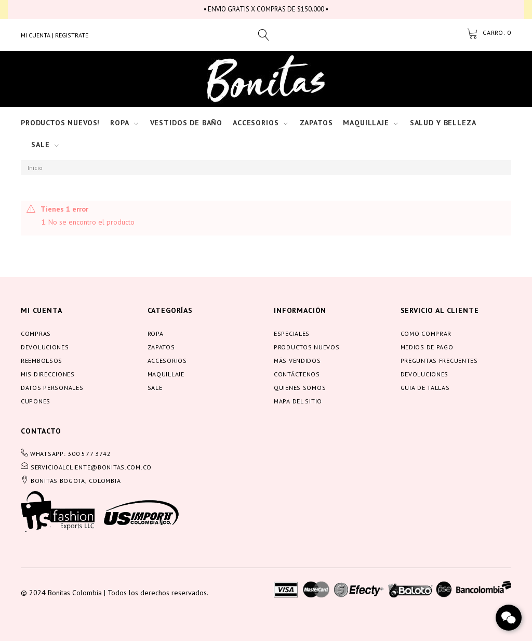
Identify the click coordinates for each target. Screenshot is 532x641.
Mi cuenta (41, 310)
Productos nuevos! (60, 122)
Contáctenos (297, 374)
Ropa (119, 122)
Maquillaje (366, 122)
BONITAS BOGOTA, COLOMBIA (76, 481)
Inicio (35, 168)
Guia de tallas (425, 387)
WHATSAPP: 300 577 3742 (70, 453)
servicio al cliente (440, 310)
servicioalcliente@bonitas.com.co (91, 467)
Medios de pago (427, 347)
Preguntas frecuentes (439, 360)
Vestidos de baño (186, 122)
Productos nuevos (307, 347)
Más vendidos (297, 360)
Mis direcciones (48, 374)
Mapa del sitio (298, 401)
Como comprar (426, 333)
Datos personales (52, 387)
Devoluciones (45, 347)
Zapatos (316, 122)
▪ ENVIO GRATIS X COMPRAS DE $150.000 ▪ (266, 9)
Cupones (35, 401)
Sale (40, 144)
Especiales (292, 333)
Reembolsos (41, 360)
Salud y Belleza (443, 122)
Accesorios (255, 122)
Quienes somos (300, 387)
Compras (36, 333)
